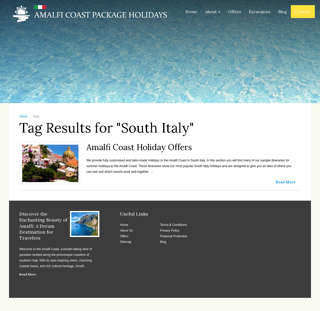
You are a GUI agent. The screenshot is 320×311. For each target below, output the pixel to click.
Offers (234, 11)
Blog (282, 11)
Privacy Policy (169, 230)
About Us (126, 230)
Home (191, 11)
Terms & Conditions (173, 225)
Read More (27, 274)
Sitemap (125, 242)
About (212, 11)
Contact (303, 11)
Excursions (259, 11)
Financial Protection (173, 236)
